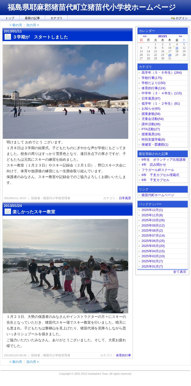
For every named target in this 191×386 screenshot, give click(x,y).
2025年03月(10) (153, 256)
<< (145, 36)
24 (169, 55)
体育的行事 (123, 355)
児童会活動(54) (153, 119)
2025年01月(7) (152, 266)
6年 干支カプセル (157, 180)
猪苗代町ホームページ (158, 195)
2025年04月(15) (153, 251)
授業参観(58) (151, 114)
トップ (9, 18)
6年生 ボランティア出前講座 (164, 159)
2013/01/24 (13, 206)
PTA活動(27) (151, 129)
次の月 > (32, 25)
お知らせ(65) (151, 108)
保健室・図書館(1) (155, 144)
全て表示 (179, 272)
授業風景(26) (151, 134)
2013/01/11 (13, 31)
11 (176, 48)
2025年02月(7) (152, 261)
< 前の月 (16, 25)
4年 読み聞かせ (154, 164)
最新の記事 (32, 18)
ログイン (179, 18)
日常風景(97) (151, 98)
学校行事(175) (152, 78)
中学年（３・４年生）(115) (162, 93)
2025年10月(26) (153, 220)
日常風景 (125, 198)
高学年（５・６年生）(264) (162, 72)
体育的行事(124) (153, 88)
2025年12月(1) (152, 210)
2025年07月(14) (153, 235)
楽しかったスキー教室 (34, 211)
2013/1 (162, 36)
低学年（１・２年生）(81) (161, 103)
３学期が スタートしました (40, 36)
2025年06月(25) (153, 241)
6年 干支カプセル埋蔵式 (162, 175)
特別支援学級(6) (153, 139)
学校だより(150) (153, 83)
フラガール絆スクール (158, 170)
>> (180, 36)
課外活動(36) (151, 124)
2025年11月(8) (152, 215)
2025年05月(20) (153, 246)
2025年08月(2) (152, 230)
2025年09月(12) (153, 225)
